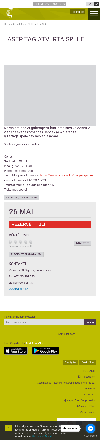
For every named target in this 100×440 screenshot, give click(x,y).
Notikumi (33, 24)
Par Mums (89, 394)
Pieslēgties (77, 11)
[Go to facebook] (90, 428)
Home (7, 24)
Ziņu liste (90, 388)
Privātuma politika (85, 406)
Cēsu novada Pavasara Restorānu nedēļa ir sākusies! (66, 382)
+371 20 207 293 (24, 276)
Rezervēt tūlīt (29, 224)
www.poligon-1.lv (18, 288)
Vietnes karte (87, 412)
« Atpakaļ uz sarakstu (21, 197)
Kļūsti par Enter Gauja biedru (79, 400)
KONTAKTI (89, 371)
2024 (43, 24)
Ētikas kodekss (86, 376)
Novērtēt (82, 243)
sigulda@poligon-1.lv (21, 282)
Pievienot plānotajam (26, 254)
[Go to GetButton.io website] (90, 436)
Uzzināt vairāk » (34, 343)
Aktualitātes (19, 24)
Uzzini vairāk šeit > (43, 436)
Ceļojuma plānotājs (50, 3)
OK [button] (8, 427)
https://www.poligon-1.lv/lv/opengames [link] (66, 175)
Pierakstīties (87, 362)
